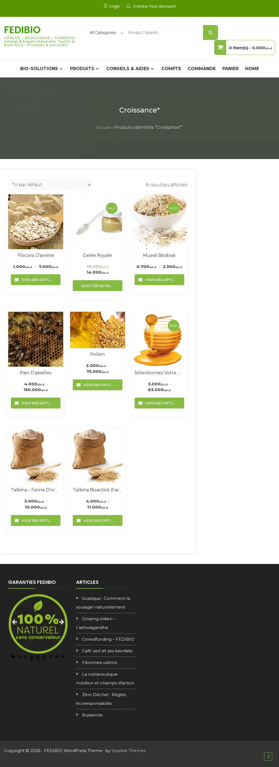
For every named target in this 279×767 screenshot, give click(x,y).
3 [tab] (25, 656)
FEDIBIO (22, 30)
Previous (15, 622)
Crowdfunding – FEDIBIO (108, 639)
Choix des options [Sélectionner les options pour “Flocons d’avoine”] (38, 280)
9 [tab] (63, 656)
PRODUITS (82, 68)
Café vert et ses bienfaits (107, 650)
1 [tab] (12, 656)
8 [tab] (56, 656)
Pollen (97, 354)
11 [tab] (38, 659)
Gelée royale (97, 255)
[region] (38, 624)
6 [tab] (44, 656)
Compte (171, 68)
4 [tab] (31, 656)
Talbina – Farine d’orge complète (35, 489)
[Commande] (50, 184)
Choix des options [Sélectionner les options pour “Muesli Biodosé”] (161, 280)
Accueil (103, 127)
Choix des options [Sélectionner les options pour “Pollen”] (100, 385)
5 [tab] (38, 656)
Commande (202, 68)
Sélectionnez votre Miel (159, 372)
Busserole (92, 715)
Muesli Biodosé (159, 255)
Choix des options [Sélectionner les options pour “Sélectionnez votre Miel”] (161, 403)
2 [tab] (19, 656)
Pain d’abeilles (35, 372)
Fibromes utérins (99, 662)
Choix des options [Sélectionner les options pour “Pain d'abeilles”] (38, 403)
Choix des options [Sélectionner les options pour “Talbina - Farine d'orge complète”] (38, 521)
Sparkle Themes (128, 750)
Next (61, 622)
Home (252, 68)
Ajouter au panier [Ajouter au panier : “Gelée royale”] (99, 286)
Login (115, 6)
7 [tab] (50, 656)
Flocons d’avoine (35, 255)
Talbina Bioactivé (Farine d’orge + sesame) (97, 489)
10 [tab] (31, 659)
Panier (230, 68)
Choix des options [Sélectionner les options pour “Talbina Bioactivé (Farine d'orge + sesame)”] (100, 521)
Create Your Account (154, 6)
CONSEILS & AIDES (127, 68)
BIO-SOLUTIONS (39, 68)
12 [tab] (44, 659)
